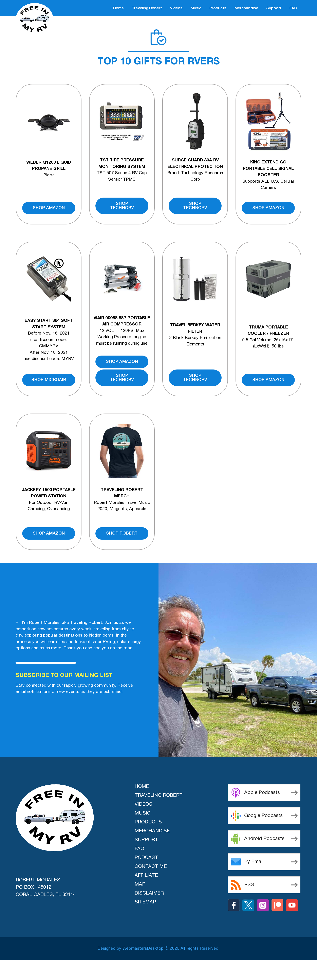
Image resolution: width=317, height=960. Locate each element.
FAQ (293, 8)
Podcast (146, 858)
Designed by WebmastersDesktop (130, 949)
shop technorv (122, 206)
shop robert (121, 533)
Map (140, 884)
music (196, 8)
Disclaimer (149, 893)
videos (176, 8)
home (118, 8)
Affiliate (146, 875)
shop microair (48, 380)
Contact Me (151, 866)
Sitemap (145, 902)
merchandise (246, 8)
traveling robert (147, 8)
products (217, 8)
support (273, 8)
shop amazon (49, 208)
